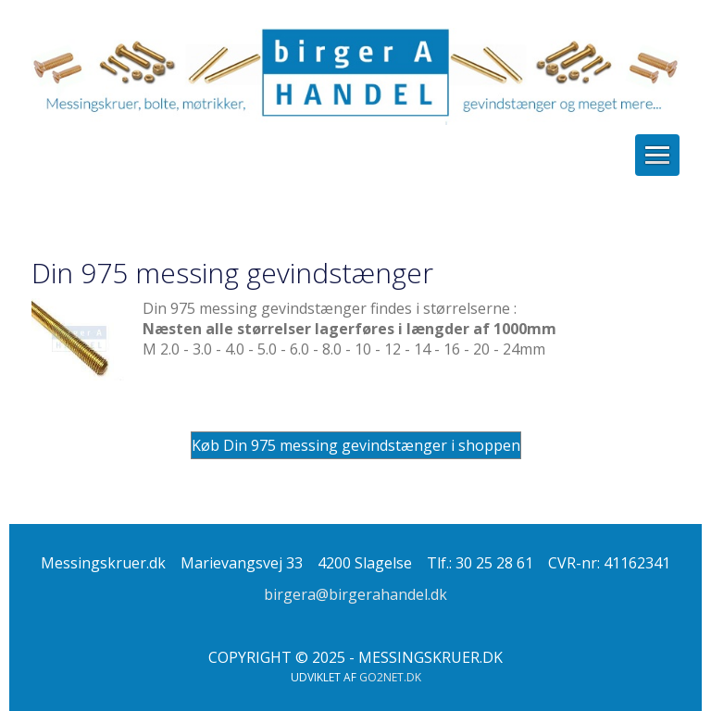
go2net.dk (390, 677)
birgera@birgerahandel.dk (355, 594)
